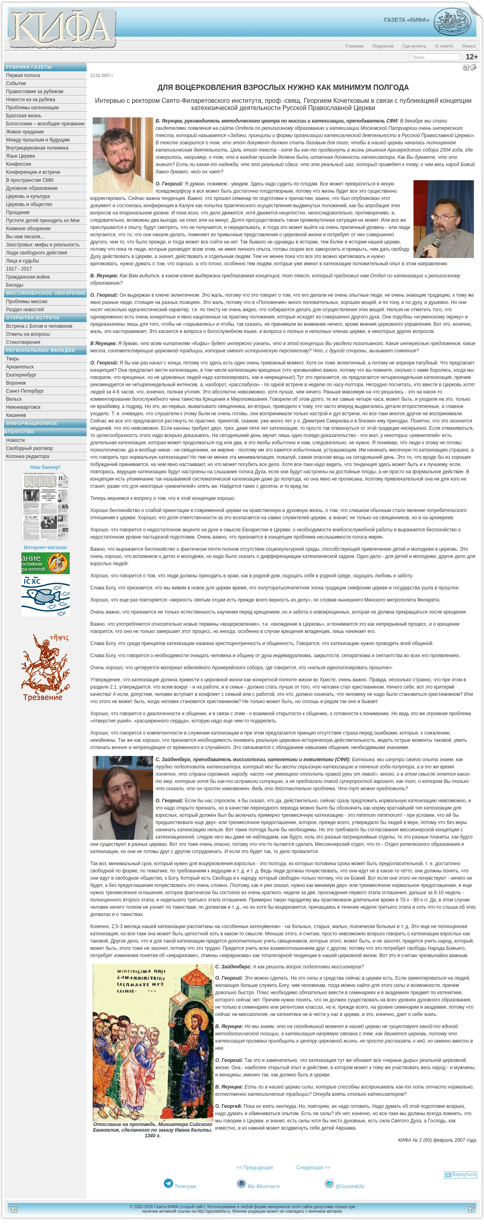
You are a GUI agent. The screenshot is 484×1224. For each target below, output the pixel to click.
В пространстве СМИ (30, 180)
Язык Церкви (20, 156)
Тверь (12, 359)
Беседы (14, 285)
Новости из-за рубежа (30, 99)
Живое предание (25, 132)
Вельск (14, 399)
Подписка (383, 46)
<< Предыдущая (254, 1167)
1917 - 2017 (19, 269)
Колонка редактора (27, 456)
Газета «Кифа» (407, 20)
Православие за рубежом (34, 91)
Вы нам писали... (25, 236)
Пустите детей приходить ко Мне (43, 220)
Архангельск (20, 367)
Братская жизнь (23, 116)
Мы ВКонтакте (263, 1186)
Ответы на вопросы (28, 334)
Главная (354, 46)
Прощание (18, 212)
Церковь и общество (29, 204)
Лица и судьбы (22, 261)
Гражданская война (28, 277)
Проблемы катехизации (32, 107)
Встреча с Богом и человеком (39, 326)
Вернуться (464, 1174)
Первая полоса (23, 75)
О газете (444, 46)
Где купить (414, 46)
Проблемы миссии (27, 301)
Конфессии (18, 164)
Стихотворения (23, 342)
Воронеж (16, 383)
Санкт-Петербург (25, 391)
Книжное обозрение (28, 228)
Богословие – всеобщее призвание (45, 124)
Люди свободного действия (36, 253)
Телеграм (185, 1186)
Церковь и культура (28, 196)
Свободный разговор (29, 448)
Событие (16, 83)
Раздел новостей (25, 309)
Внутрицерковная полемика (37, 148)
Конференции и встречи (33, 172)
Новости (15, 440)
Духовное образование (32, 188)
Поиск (469, 46)
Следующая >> (313, 1167)
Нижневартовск (23, 407)
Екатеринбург (21, 375)
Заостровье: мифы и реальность (43, 245)
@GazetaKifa (349, 1186)
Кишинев (16, 415)
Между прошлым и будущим (38, 140)
